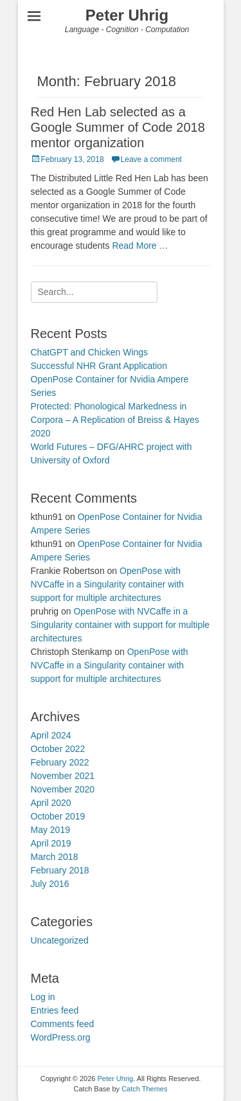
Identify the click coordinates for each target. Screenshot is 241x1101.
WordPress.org (61, 1037)
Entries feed (55, 1010)
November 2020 (63, 789)
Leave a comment (151, 159)
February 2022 (60, 762)
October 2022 (58, 749)
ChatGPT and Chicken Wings (89, 352)
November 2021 (63, 776)
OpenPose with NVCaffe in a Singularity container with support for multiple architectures (107, 584)
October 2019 (58, 816)
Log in (43, 997)
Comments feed (62, 1024)
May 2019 (50, 830)
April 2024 (51, 735)
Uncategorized (60, 940)
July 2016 (50, 884)
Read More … (140, 245)
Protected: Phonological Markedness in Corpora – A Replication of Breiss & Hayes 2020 (115, 419)
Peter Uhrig (126, 15)
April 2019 (51, 843)
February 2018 (60, 870)
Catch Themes (144, 1089)
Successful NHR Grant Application (99, 366)
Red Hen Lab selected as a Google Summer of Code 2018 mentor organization (118, 127)
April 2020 (51, 803)
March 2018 (54, 857)
